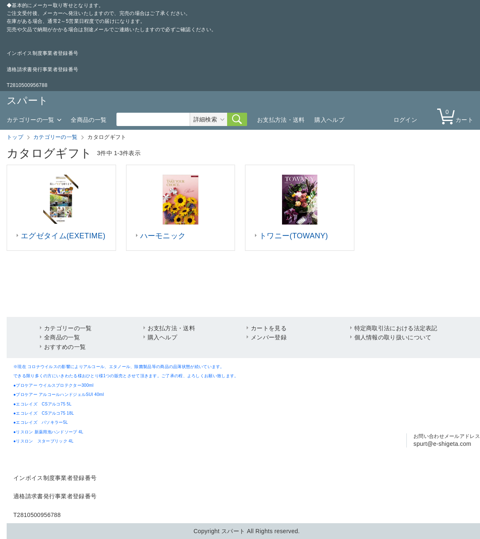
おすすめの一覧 (65, 347)
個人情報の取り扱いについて (393, 337)
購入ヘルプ (329, 119)
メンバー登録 (269, 337)
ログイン (405, 119)
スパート (27, 100)
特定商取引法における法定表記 (396, 328)
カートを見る (269, 328)
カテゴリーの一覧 (30, 119)
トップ (15, 137)
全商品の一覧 (88, 119)
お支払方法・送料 (280, 119)
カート (457, 116)
